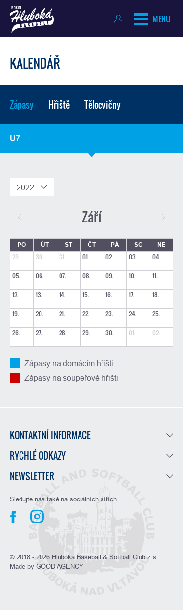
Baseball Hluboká (32, 19)
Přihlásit (120, 19)
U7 (15, 138)
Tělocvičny (102, 104)
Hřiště (59, 104)
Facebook (13, 517)
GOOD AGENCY (59, 566)
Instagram (37, 516)
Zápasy (22, 104)
